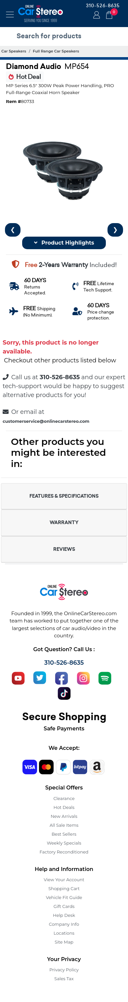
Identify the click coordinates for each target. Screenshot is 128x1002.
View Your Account (64, 879)
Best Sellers (64, 834)
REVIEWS (64, 549)
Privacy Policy (63, 969)
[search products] (65, 36)
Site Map (64, 942)
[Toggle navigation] (10, 14)
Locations (64, 933)
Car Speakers (13, 51)
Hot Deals (64, 807)
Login (95, 15)
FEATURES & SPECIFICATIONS (64, 496)
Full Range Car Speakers (56, 51)
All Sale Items (64, 825)
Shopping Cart (64, 888)
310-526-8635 (103, 5)
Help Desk (64, 915)
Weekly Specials (64, 843)
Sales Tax (63, 978)
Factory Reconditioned (64, 851)
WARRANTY (64, 522)
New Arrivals (64, 816)
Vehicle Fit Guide (64, 897)
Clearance (63, 798)
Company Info (64, 924)
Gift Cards (64, 906)
